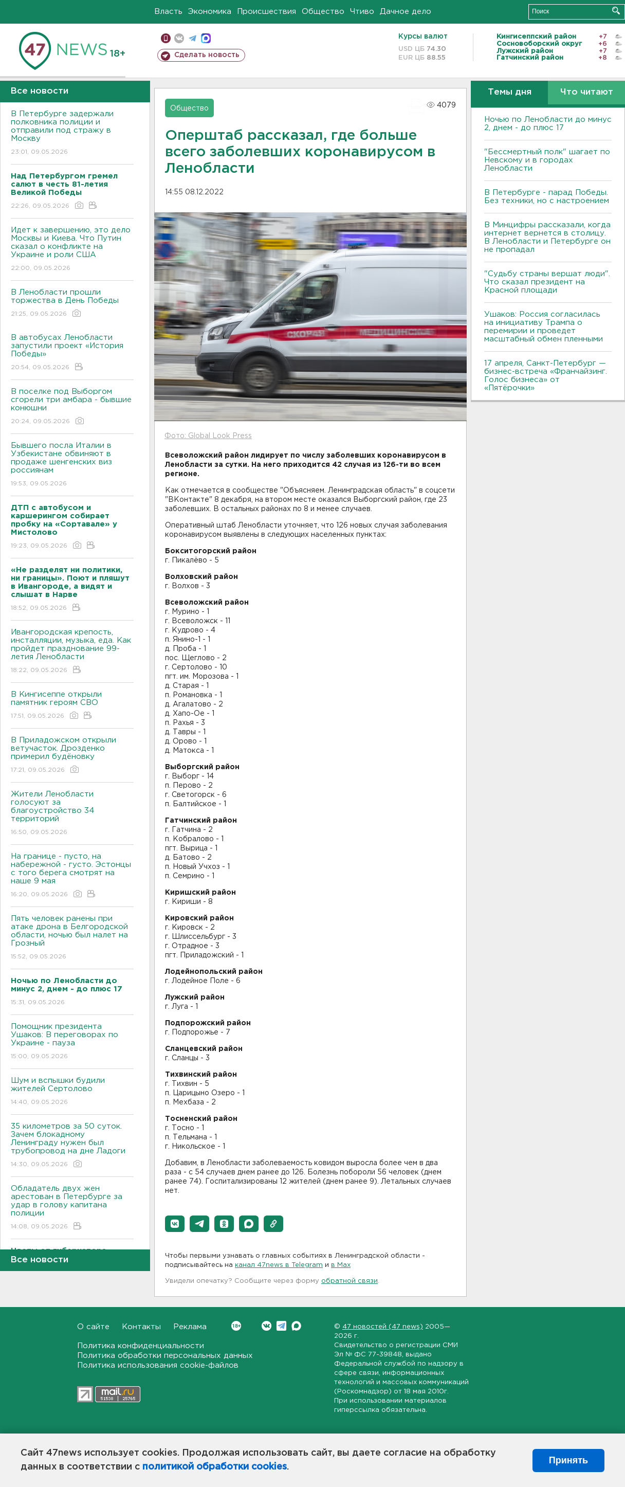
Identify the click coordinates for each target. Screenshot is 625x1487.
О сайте (93, 1326)
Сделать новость (207, 55)
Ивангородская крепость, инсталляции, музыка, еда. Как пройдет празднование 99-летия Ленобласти (72, 652)
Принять (568, 1460)
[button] (175, 1224)
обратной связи (349, 1281)
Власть (168, 11)
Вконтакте (236, 1326)
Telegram (281, 1326)
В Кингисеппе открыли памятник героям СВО (72, 705)
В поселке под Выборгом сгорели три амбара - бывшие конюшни (72, 407)
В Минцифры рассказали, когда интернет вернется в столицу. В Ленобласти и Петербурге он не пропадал (547, 237)
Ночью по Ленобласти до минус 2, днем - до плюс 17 (548, 123)
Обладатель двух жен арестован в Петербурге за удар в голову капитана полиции (72, 1208)
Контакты (141, 1326)
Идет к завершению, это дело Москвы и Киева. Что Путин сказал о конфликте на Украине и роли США (72, 250)
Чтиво (362, 11)
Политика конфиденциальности (140, 1346)
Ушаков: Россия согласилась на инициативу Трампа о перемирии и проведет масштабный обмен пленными (543, 326)
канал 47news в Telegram (279, 1265)
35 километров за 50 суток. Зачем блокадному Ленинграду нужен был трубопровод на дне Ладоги (72, 1146)
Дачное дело (405, 11)
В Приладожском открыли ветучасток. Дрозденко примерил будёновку (72, 755)
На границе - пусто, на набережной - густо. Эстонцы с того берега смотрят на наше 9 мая (72, 876)
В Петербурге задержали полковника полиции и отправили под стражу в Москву (72, 133)
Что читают (586, 92)
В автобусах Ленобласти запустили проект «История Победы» (72, 353)
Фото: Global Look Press (208, 436)
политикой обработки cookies (214, 1467)
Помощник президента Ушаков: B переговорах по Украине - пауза (72, 1042)
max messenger (206, 38)
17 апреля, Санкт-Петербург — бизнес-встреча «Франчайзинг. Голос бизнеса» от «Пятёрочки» (545, 375)
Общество (323, 11)
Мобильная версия (166, 38)
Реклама (190, 1326)
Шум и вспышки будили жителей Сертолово (72, 1092)
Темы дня (509, 92)
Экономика (209, 11)
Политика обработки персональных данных (165, 1355)
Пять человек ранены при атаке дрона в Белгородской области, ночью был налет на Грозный (72, 938)
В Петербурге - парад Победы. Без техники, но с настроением (546, 196)
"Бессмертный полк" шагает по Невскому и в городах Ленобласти (547, 160)
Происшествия (266, 11)
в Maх (341, 1265)
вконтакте (179, 38)
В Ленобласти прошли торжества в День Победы (72, 303)
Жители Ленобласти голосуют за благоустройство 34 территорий (72, 814)
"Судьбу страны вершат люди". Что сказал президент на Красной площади (547, 282)
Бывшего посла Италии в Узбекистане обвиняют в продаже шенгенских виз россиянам (72, 465)
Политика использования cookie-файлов (157, 1365)
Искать (616, 10)
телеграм (192, 38)
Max (296, 1326)
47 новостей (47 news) (382, 1327)
